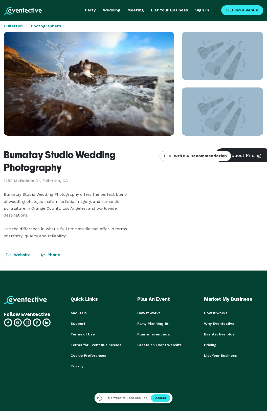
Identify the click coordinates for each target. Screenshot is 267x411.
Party (90, 10)
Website (18, 254)
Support (78, 323)
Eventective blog (219, 334)
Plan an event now (153, 334)
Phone (50, 254)
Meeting (135, 10)
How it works (149, 313)
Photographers (46, 26)
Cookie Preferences (88, 355)
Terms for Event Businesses (96, 345)
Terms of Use (83, 334)
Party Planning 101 (153, 323)
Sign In (202, 10)
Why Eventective (219, 323)
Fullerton (13, 26)
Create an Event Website (159, 345)
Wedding (111, 10)
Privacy (77, 366)
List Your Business (169, 10)
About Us (79, 313)
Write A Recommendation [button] (195, 155)
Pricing (210, 345)
